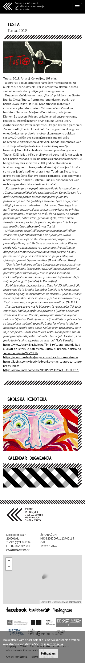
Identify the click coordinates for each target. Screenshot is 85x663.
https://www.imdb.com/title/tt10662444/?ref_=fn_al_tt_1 (41, 370)
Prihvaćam (48, 653)
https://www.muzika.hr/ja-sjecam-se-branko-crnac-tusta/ (40, 357)
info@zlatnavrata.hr (17, 550)
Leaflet (44, 602)
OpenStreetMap (60, 602)
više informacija (52, 644)
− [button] (9, 567)
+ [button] (9, 561)
